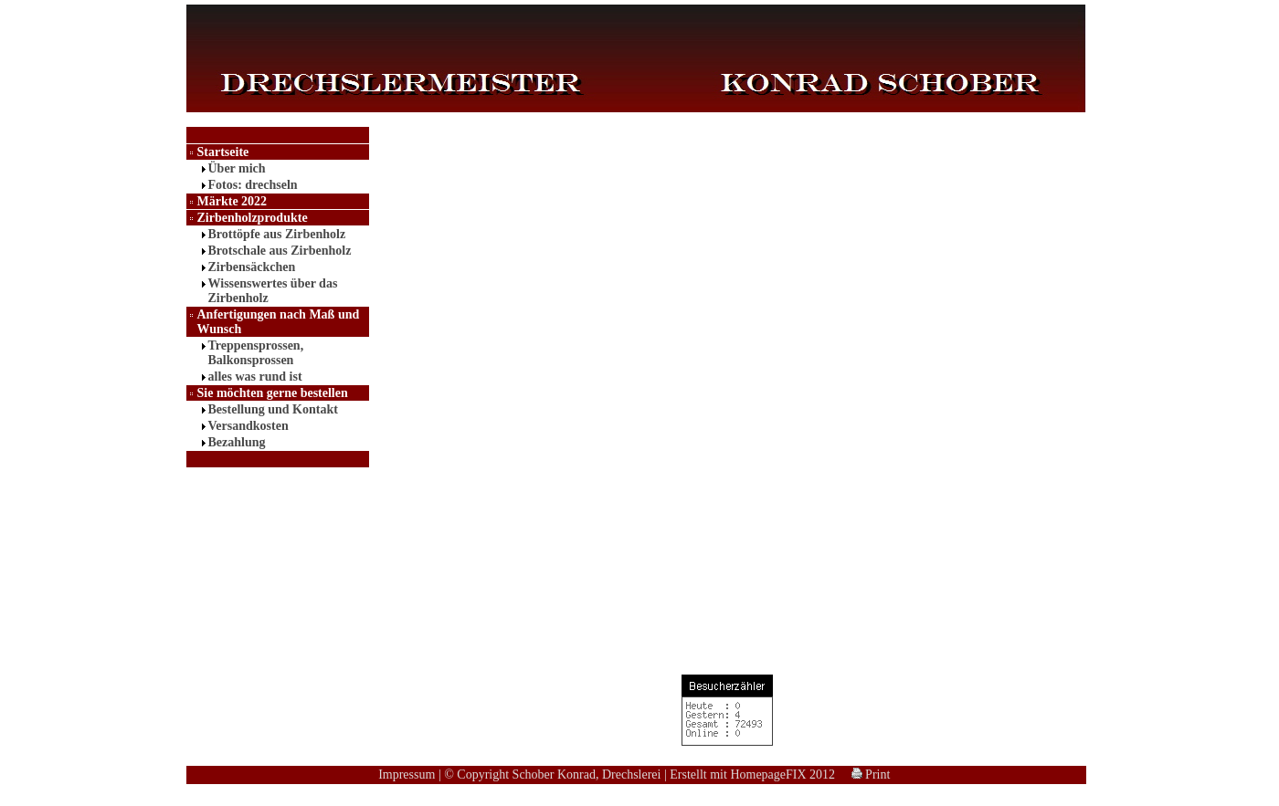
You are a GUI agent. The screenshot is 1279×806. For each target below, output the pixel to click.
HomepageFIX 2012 (782, 774)
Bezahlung (237, 442)
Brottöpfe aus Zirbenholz (277, 234)
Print (871, 774)
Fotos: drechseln (253, 185)
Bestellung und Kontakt (273, 409)
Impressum (406, 774)
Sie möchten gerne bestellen (272, 393)
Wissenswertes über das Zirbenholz (273, 291)
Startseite (223, 152)
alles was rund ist (255, 376)
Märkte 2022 (232, 201)
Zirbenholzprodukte (252, 218)
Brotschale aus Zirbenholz (280, 250)
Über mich (237, 168)
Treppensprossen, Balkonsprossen (256, 353)
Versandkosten (248, 426)
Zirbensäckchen (252, 267)
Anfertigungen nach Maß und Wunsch (278, 322)
